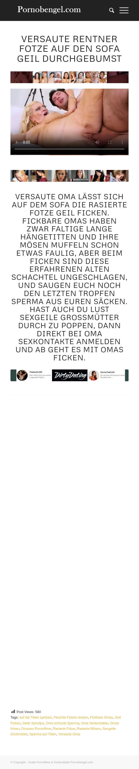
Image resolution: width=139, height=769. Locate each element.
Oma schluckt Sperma (62, 723)
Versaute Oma (69, 734)
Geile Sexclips (33, 723)
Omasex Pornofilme (36, 729)
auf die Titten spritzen (36, 717)
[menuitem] (109, 10)
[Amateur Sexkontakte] (57, 10)
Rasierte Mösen (89, 729)
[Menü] (121, 10)
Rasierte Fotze (64, 729)
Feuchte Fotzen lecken (71, 717)
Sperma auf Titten (43, 734)
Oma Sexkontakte (94, 723)
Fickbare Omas (101, 717)
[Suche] (109, 10)
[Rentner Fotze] (69, 375)
